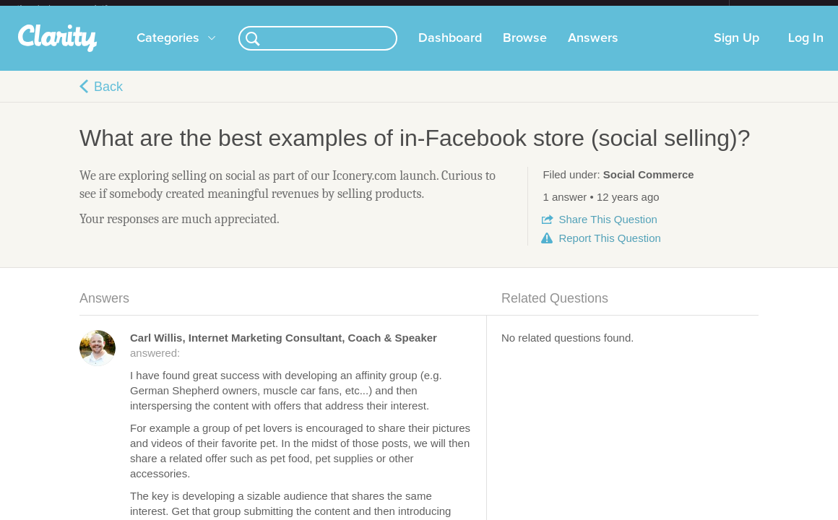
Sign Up (736, 49)
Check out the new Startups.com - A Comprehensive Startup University (572, 9)
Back (108, 98)
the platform (77, 8)
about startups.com (780, 9)
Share (607, 231)
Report (609, 249)
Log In (806, 49)
